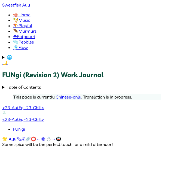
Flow (20, 47)
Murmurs (24, 31)
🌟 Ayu (9, 139)
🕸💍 (46, 139)
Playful (22, 25)
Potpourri (24, 36)
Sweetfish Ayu (16, 5)
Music (21, 20)
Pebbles (23, 42)
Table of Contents (24, 87)
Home (21, 14)
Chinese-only (68, 97)
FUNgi (19, 129)
